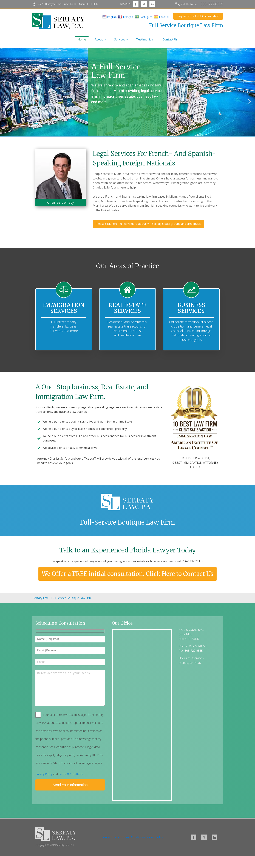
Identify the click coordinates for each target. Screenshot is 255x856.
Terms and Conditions (130, 837)
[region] (127, 101)
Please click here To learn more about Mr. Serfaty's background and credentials (148, 224)
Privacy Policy (43, 774)
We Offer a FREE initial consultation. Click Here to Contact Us (127, 573)
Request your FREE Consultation (198, 16)
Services (119, 39)
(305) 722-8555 (211, 4)
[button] (5, 101)
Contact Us (170, 39)
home (82, 39)
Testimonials (145, 39)
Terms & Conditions (70, 774)
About (99, 39)
